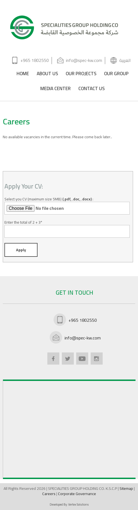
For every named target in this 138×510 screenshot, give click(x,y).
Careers (49, 493)
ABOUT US (47, 74)
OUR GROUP (116, 74)
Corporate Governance (77, 493)
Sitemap (127, 488)
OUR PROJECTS (81, 74)
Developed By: (69, 504)
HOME (23, 74)
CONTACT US (91, 89)
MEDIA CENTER (55, 89)
